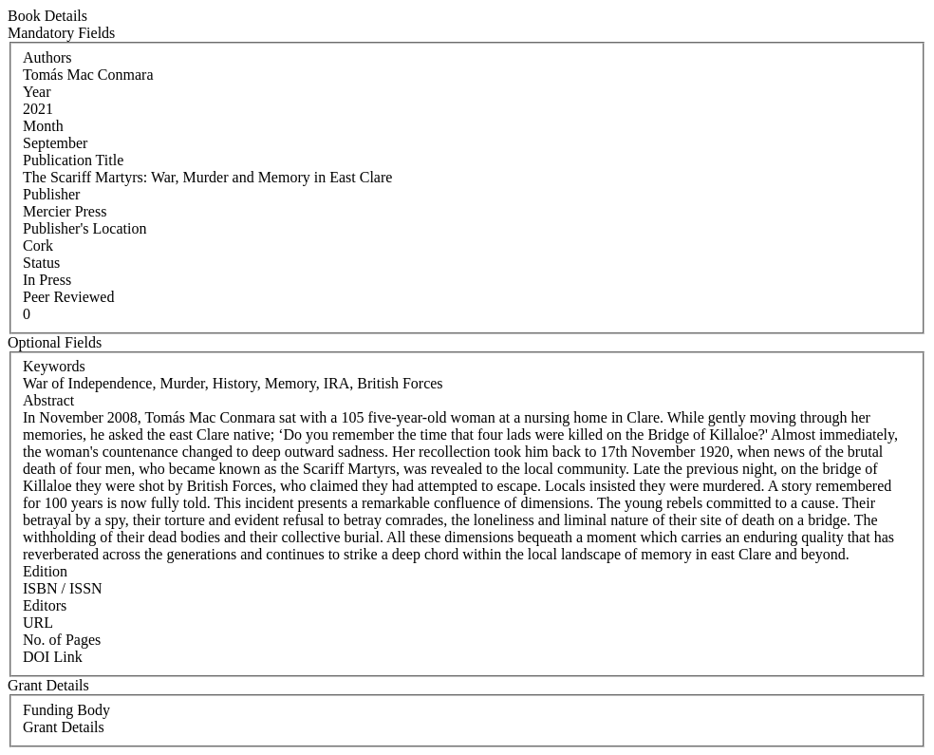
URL (38, 622)
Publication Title (73, 160)
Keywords (54, 366)
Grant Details (63, 727)
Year (36, 92)
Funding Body (66, 710)
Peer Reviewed (68, 297)
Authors (47, 57)
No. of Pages (62, 640)
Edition (45, 571)
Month (43, 126)
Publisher (51, 194)
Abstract (48, 400)
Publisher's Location (84, 228)
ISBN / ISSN (63, 588)
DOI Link (53, 657)
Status (41, 263)
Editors (44, 605)
